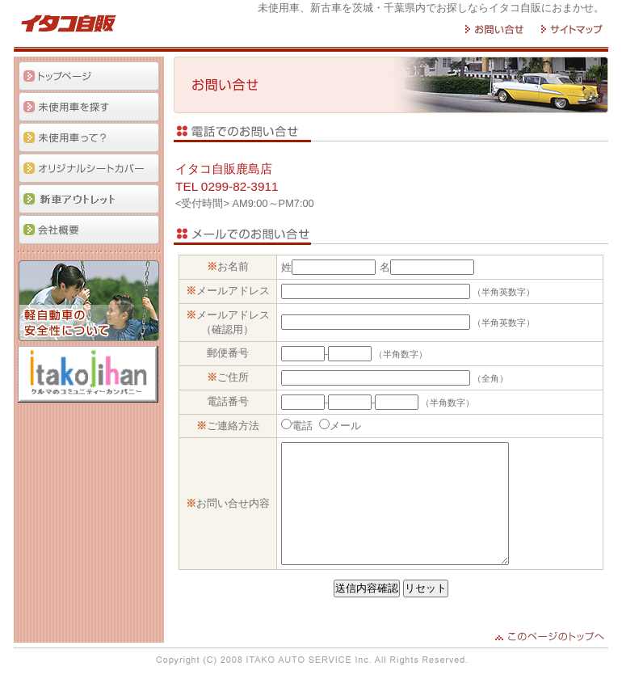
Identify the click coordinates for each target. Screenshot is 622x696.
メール (347, 426)
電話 (304, 426)
